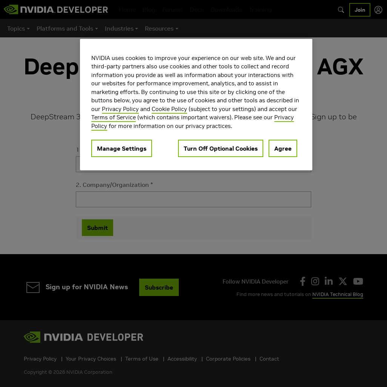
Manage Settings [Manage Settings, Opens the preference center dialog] (121, 148)
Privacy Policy (120, 109)
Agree (283, 148)
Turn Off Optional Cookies (221, 148)
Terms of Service (113, 117)
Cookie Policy (169, 109)
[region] (196, 105)
